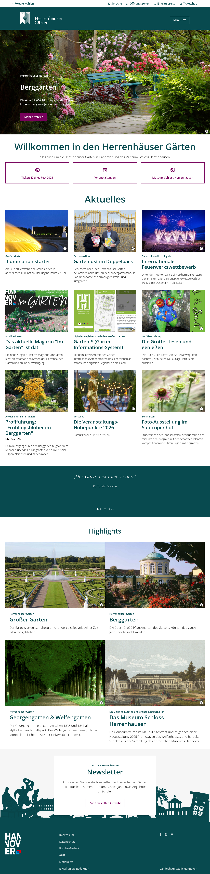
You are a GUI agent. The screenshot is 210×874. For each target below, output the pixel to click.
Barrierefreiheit (69, 848)
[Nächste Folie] (208, 91)
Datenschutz (67, 842)
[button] (206, 131)
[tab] (98, 509)
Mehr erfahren (33, 117)
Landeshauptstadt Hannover (178, 868)
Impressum (66, 835)
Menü (176, 20)
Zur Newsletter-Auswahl (105, 803)
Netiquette (66, 862)
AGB (62, 855)
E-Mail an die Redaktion (74, 868)
